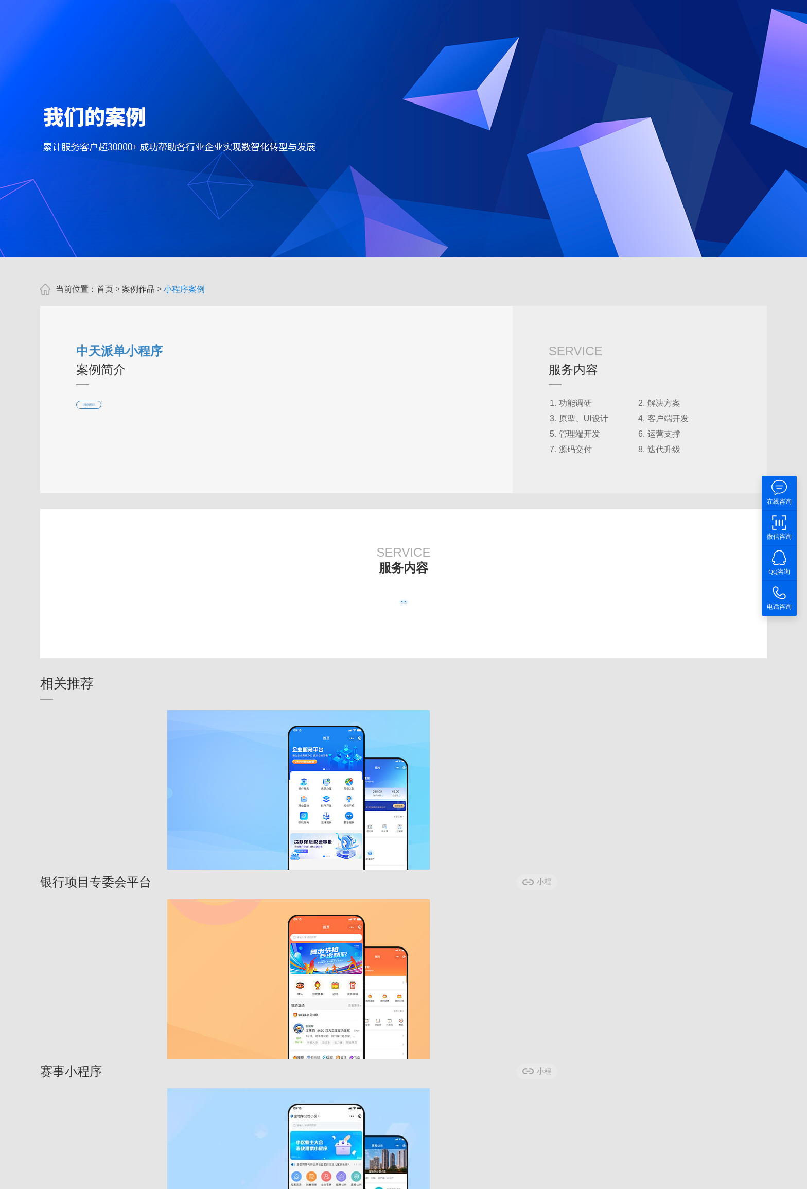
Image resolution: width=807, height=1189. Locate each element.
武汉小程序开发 (187, 1172)
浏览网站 (105, 415)
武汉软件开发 (246, 1172)
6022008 (574, 1071)
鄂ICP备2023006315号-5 (549, 1095)
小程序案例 (184, 289)
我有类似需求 (450, 611)
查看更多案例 (357, 611)
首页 (105, 289)
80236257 (527, 1071)
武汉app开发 (130, 1172)
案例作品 (138, 289)
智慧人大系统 (409, 1172)
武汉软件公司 (300, 1172)
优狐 (94, 1172)
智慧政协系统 (355, 1172)
